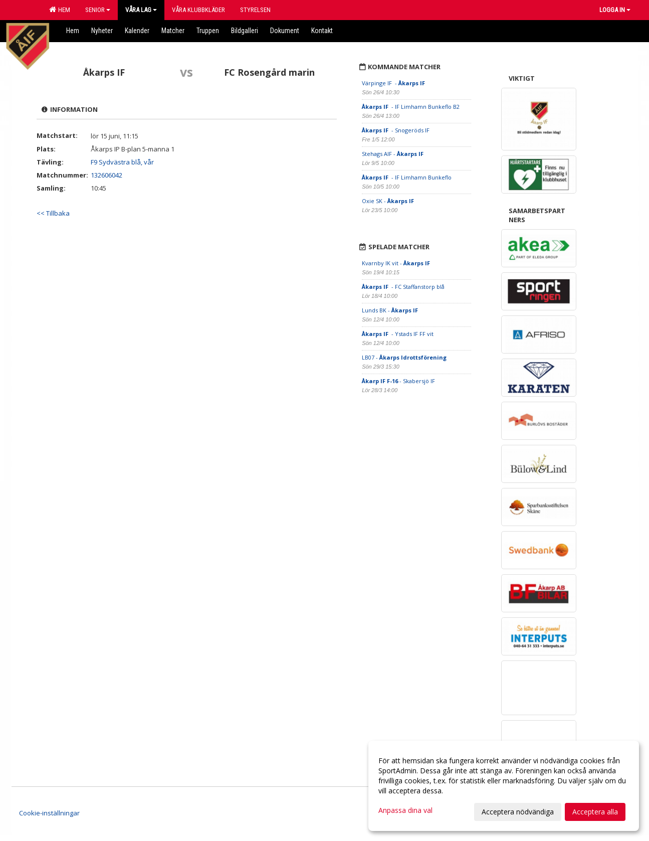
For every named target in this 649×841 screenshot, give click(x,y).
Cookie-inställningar (49, 812)
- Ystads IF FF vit (398, 334)
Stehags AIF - (393, 153)
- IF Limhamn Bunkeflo (407, 177)
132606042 (106, 175)
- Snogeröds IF (396, 130)
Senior (97, 10)
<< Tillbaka (53, 213)
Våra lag (141, 10)
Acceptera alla (595, 811)
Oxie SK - (388, 201)
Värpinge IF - (394, 83)
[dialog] (503, 786)
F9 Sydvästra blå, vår (122, 161)
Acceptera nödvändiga (518, 811)
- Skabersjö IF (398, 381)
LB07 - (404, 357)
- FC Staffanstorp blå (403, 286)
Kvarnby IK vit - (396, 263)
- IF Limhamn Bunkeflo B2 (411, 106)
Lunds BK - (390, 310)
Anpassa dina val (405, 810)
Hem (59, 10)
